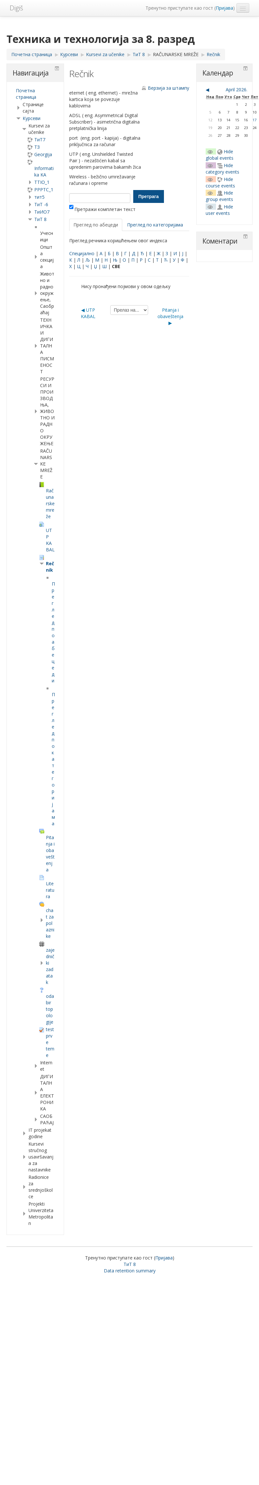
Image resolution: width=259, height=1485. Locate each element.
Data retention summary (130, 1271)
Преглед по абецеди (95, 225)
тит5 (39, 197)
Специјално (81, 253)
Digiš (16, 8)
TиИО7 (41, 212)
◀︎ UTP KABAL (88, 313)
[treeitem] (35, 93)
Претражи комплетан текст (102, 209)
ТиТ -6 (41, 204)
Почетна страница (26, 93)
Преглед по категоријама (155, 225)
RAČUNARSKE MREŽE (176, 54)
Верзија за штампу (168, 88)
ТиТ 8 (40, 219)
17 (254, 119)
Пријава (224, 8)
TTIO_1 (41, 182)
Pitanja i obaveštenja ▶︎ (170, 316)
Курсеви (31, 118)
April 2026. (236, 89)
